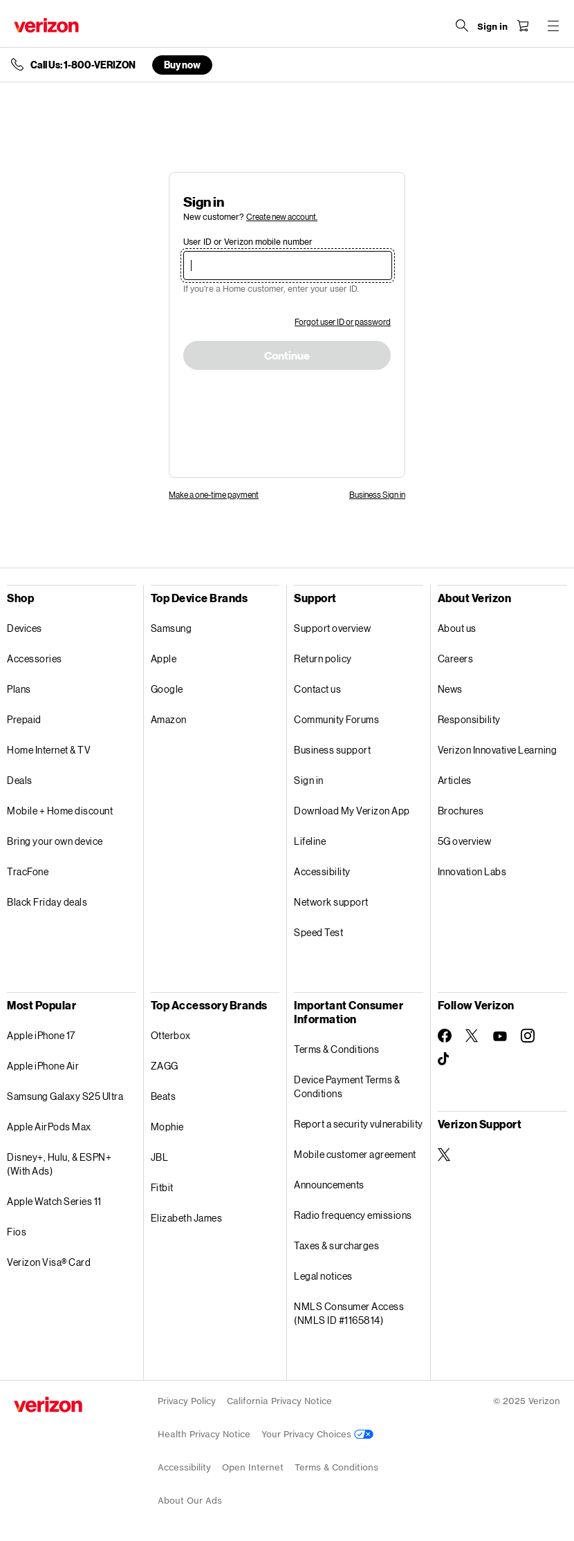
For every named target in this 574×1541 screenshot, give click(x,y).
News (450, 689)
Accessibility (322, 871)
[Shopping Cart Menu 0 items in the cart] (523, 25)
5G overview (465, 841)
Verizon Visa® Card (49, 1262)
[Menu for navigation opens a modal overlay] (553, 25)
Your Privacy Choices (317, 1434)
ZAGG (164, 1066)
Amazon (169, 719)
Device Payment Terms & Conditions (347, 1086)
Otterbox (171, 1035)
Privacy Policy (187, 1401)
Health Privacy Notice (204, 1434)
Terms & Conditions (336, 1049)
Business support (332, 750)
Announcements (329, 1184)
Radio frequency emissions (353, 1215)
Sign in (309, 780)
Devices (24, 628)
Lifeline (310, 841)
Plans (19, 689)
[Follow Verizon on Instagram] (528, 1036)
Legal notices (323, 1276)
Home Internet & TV (49, 750)
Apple (164, 658)
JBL (160, 1157)
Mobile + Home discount (60, 810)
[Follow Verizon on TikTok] (445, 1059)
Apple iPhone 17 (41, 1035)
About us (457, 628)
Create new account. (281, 217)
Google (167, 689)
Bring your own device (55, 841)
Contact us (317, 689)
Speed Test (318, 932)
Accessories (34, 658)
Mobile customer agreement (355, 1154)
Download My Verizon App (352, 810)
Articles (455, 780)
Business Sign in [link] (377, 494)
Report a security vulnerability (358, 1124)
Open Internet (253, 1467)
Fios (16, 1232)
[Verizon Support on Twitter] (445, 1154)
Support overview (332, 628)
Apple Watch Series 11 (54, 1201)
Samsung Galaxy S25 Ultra (65, 1096)
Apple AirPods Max (49, 1126)
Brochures (461, 810)
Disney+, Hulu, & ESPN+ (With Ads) (59, 1164)
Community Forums (336, 719)
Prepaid (24, 719)
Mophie (167, 1126)
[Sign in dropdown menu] (492, 27)
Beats (163, 1096)
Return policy (323, 658)
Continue (287, 356)
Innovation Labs (472, 871)
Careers (456, 658)
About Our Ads (190, 1500)
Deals (20, 780)
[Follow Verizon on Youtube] (500, 1036)
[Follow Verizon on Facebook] (445, 1036)
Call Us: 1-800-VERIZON (83, 65)
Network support (331, 902)
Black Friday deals (47, 902)
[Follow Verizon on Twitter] (472, 1036)
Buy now (182, 65)
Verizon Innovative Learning (497, 750)
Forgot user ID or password (343, 322)
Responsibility (469, 719)
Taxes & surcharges (336, 1245)
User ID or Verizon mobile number (248, 241)
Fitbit (162, 1187)
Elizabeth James (187, 1218)
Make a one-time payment (214, 494)
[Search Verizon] (462, 25)
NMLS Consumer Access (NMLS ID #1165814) (349, 1313)
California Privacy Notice (279, 1401)
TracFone (27, 871)
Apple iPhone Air (43, 1066)
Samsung (171, 628)
